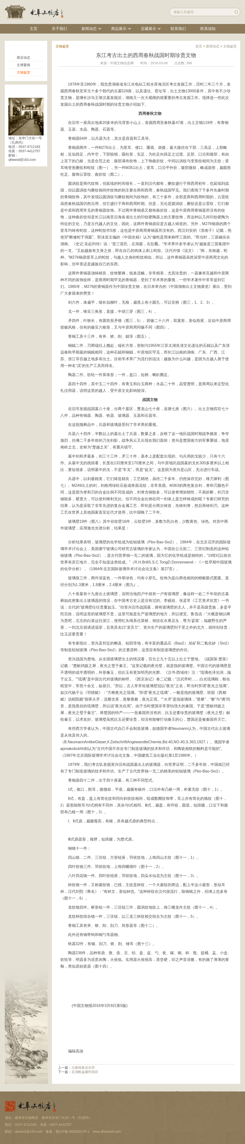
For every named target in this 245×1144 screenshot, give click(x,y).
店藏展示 (148, 29)
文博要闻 (23, 65)
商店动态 (23, 57)
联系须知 (208, 29)
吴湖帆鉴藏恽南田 (84, 1072)
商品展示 (118, 29)
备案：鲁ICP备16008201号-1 (67, 1131)
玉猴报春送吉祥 (83, 1067)
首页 (198, 46)
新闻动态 (89, 29)
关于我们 (59, 29)
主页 (33, 29)
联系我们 (178, 29)
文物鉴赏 (23, 72)
